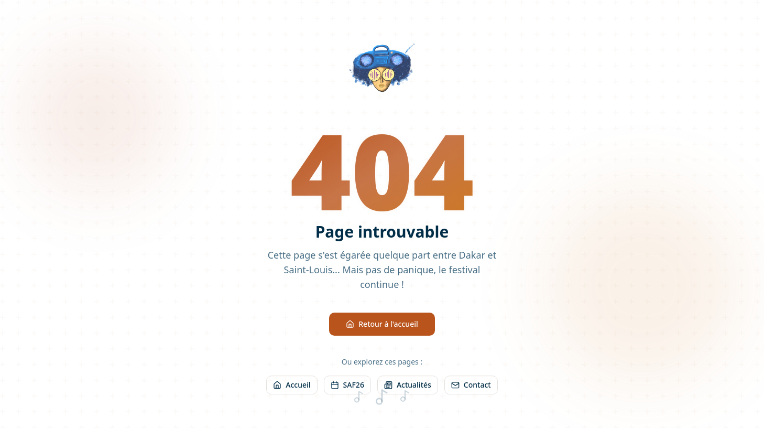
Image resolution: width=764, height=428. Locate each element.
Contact (471, 385)
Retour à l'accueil (382, 324)
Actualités (407, 385)
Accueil (291, 385)
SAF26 (347, 385)
